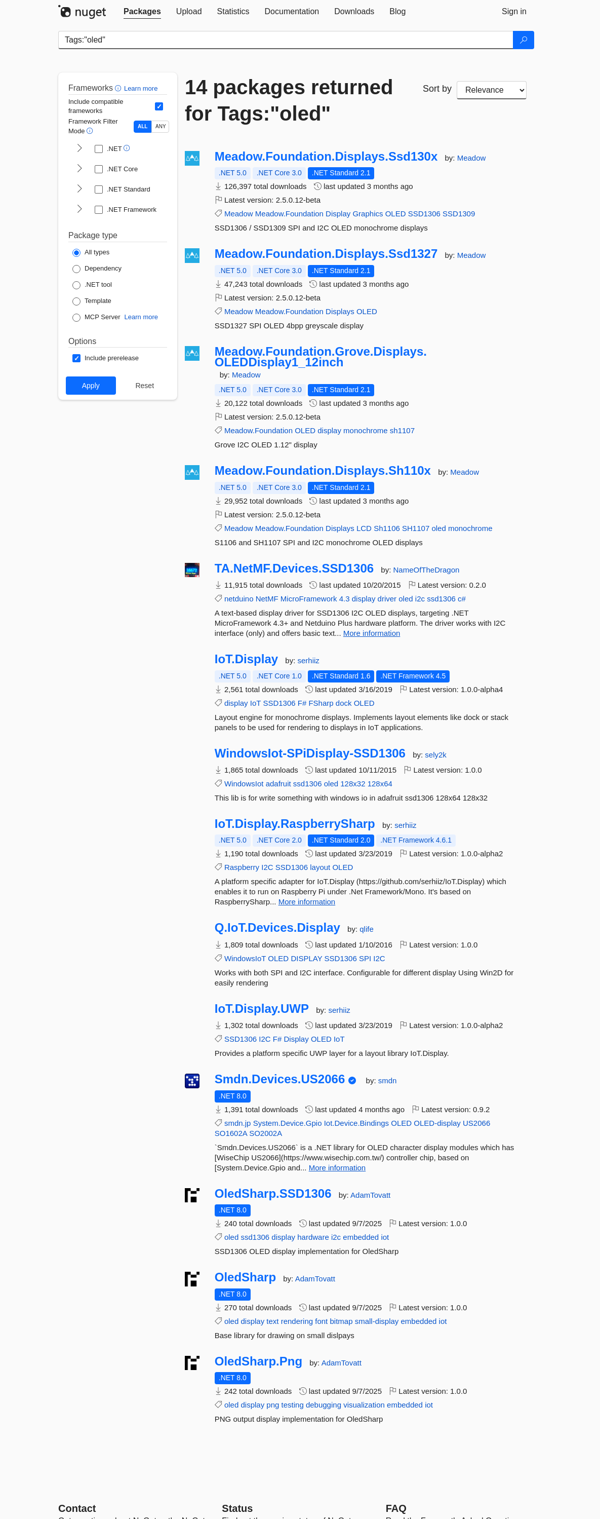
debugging (323, 1404)
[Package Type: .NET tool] (92, 285)
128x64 (380, 783)
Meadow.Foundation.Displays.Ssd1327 (326, 253)
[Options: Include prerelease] (105, 358)
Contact (77, 1508)
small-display (377, 1321)
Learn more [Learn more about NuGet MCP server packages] (141, 317)
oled (438, 528)
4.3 (344, 598)
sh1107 (402, 430)
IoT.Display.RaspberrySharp (295, 823)
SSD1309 (459, 213)
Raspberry (241, 867)
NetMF (267, 598)
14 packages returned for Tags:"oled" (289, 100)
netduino (239, 598)
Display (338, 213)
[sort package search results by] (492, 90)
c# (462, 598)
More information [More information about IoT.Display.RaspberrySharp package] (307, 901)
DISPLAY (306, 958)
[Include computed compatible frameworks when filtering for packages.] (159, 106)
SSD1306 (424, 213)
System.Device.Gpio (287, 1123)
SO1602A (231, 1133)
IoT (255, 703)
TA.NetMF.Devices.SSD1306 (294, 568)
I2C (267, 867)
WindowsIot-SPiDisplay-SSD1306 (310, 753)
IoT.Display (246, 659)
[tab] (142, 12)
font (321, 1321)
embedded (361, 1237)
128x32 (352, 783)
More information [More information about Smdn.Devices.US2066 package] (337, 1167)
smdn (387, 1080)
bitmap (341, 1321)
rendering (297, 1321)
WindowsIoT (245, 958)
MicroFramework (309, 598)
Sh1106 (387, 528)
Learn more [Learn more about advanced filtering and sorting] (140, 88)
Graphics (367, 213)
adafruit (278, 783)
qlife (366, 929)
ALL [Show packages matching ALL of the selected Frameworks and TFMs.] (142, 126)
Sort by (437, 89)
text (272, 1321)
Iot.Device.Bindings (356, 1123)
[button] (119, 88)
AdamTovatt (370, 1195)
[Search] (523, 40)
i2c (420, 598)
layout (320, 867)
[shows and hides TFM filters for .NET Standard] (79, 189)
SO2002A (265, 1133)
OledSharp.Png (258, 1361)
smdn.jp (237, 1123)
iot (385, 1237)
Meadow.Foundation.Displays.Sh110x (323, 470)
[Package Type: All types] (90, 253)
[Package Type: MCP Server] (96, 318)
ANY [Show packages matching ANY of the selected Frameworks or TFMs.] (160, 126)
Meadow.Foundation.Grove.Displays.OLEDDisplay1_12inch (321, 357)
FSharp (320, 703)
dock (344, 703)
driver (387, 598)
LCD (364, 528)
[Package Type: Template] (91, 301)
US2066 (476, 1123)
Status (237, 1508)
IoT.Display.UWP (262, 1008)
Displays (340, 311)
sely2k (436, 754)
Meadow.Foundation (289, 213)
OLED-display (437, 1123)
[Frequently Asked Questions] (396, 1508)
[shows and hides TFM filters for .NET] (79, 149)
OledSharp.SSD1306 (273, 1193)
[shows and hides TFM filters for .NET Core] (79, 169)
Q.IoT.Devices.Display (277, 927)
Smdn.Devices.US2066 (280, 1079)
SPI (365, 958)
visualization (364, 1404)
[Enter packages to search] (285, 40)
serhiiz (308, 660)
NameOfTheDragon (426, 569)
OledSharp (245, 1277)
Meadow (471, 158)
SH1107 (415, 528)
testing (293, 1404)
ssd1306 (441, 598)
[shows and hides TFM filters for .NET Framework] (79, 210)
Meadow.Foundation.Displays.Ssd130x (326, 156)
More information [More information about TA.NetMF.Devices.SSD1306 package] (372, 633)
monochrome (365, 430)
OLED (395, 213)
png (272, 1404)
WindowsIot (244, 783)
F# (302, 703)
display (329, 430)
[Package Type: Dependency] (97, 269)
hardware (313, 1237)
